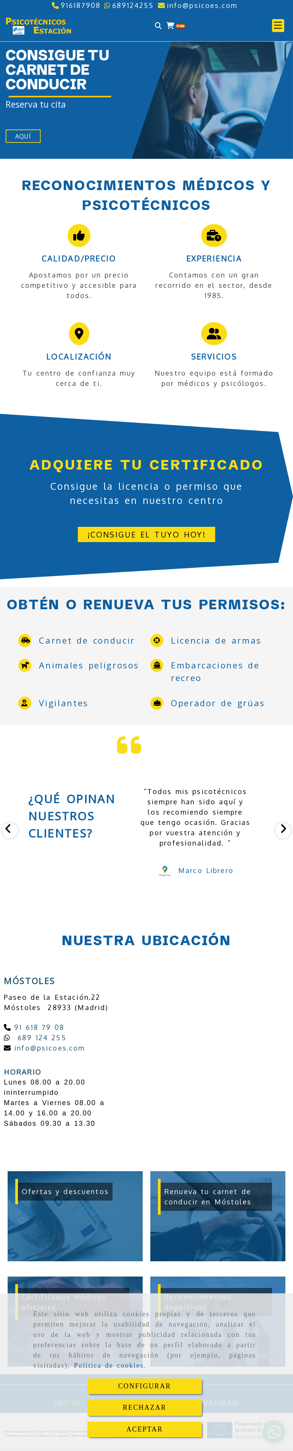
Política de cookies (109, 1365)
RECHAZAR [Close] (144, 1407)
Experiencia (214, 258)
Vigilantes (63, 703)
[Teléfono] (76, 5)
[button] (278, 25)
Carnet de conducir (87, 640)
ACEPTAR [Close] (144, 1429)
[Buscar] (158, 25)
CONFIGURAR (144, 1386)
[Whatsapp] (129, 5)
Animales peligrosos (89, 665)
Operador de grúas (218, 703)
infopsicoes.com (48, 1048)
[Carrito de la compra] (170, 25)
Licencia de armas (216, 640)
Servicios (214, 357)
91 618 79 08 (37, 1027)
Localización (79, 357)
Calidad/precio (79, 258)
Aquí (23, 136)
